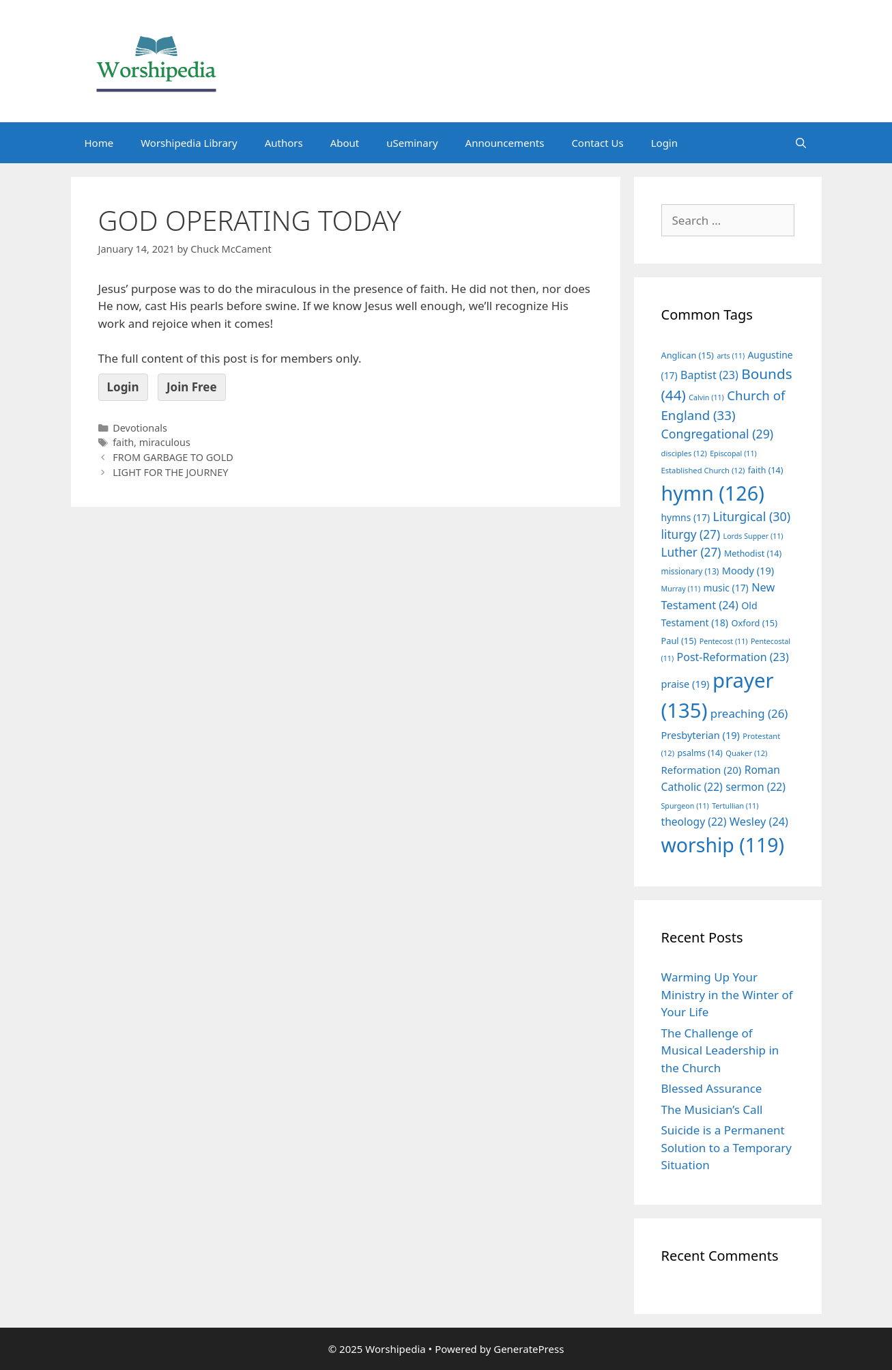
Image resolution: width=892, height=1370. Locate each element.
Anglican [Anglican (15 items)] (687, 355)
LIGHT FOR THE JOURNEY (170, 472)
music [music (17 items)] (726, 587)
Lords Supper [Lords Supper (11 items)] (753, 536)
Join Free (192, 387)
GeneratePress (528, 1349)
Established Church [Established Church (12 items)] (703, 470)
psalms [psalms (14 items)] (699, 753)
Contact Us (597, 143)
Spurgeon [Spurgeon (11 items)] (685, 806)
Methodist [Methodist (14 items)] (752, 553)
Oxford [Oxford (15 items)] (754, 623)
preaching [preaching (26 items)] (749, 713)
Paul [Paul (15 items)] (679, 640)
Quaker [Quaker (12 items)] (746, 753)
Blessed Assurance (711, 1088)
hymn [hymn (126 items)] (712, 492)
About (345, 143)
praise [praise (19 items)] (685, 683)
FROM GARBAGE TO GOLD (173, 457)
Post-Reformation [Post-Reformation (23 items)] (733, 657)
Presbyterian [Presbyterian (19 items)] (700, 735)
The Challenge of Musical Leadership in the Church (720, 1050)
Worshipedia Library (189, 143)
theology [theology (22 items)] (694, 821)
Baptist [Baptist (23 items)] (709, 374)
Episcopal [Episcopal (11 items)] (733, 453)
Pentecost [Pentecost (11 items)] (724, 641)
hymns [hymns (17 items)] (685, 517)
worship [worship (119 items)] (723, 845)
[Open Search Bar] (801, 142)
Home (99, 143)
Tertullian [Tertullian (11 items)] (735, 806)
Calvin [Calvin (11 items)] (706, 397)
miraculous (164, 442)
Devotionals (140, 427)
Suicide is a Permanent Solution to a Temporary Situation (726, 1147)
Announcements (505, 143)
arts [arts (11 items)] (731, 356)
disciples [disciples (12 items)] (684, 453)
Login (664, 143)
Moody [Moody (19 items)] (748, 570)
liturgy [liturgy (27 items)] (691, 534)
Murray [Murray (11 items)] (681, 588)
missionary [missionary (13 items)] (690, 570)
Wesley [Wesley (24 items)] (759, 821)
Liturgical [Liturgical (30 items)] (752, 516)
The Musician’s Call (712, 1109)
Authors (284, 143)
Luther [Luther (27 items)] (691, 552)
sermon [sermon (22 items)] (755, 786)
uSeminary (411, 143)
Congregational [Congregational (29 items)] (717, 433)
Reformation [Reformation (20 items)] (701, 770)
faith (123, 442)
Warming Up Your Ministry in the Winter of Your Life (727, 994)
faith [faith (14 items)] (765, 470)
